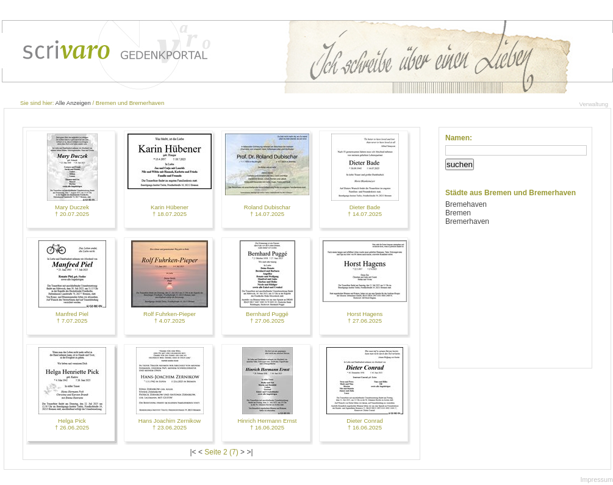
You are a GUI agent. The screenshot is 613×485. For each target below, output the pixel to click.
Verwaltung (593, 104)
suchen (459, 164)
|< (193, 452)
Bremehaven (466, 204)
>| (249, 452)
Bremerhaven (467, 221)
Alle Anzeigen (73, 102)
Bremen (458, 213)
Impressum (597, 479)
